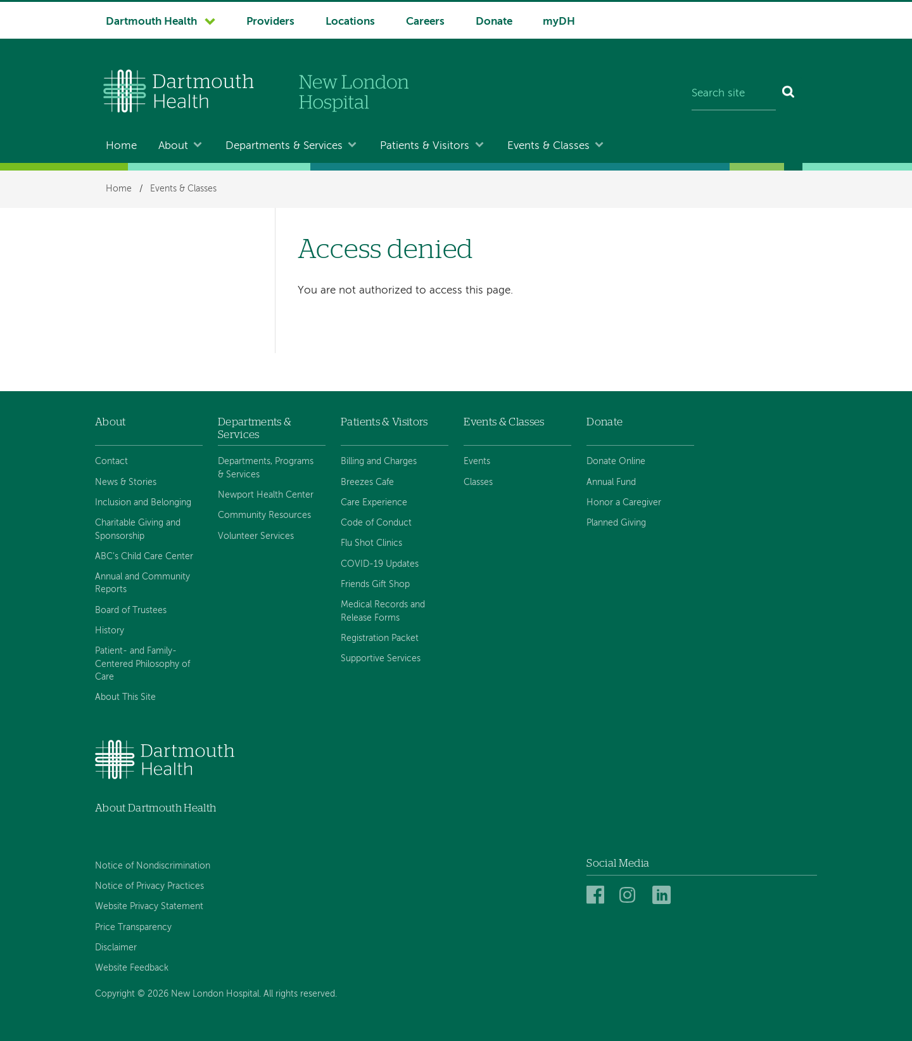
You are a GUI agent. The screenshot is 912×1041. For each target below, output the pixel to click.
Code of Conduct (376, 523)
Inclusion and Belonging (143, 502)
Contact (111, 461)
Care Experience (374, 502)
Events (477, 461)
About (173, 146)
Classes (478, 482)
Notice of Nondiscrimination (152, 866)
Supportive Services (381, 658)
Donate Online (615, 461)
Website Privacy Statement (149, 906)
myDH (559, 21)
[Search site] (734, 93)
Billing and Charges (379, 461)
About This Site (125, 697)
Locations (350, 21)
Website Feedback (131, 968)
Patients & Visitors (424, 146)
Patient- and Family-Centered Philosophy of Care (142, 664)
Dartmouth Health (151, 21)
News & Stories (125, 482)
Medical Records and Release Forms (383, 611)
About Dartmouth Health (155, 808)
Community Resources (264, 515)
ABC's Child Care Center (144, 556)
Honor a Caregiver (623, 502)
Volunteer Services (256, 536)
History (109, 630)
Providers (270, 21)
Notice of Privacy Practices (149, 886)
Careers (425, 21)
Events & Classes (548, 146)
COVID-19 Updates (380, 564)
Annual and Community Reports (142, 583)
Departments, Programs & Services (266, 468)
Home (121, 146)
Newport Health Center (266, 495)
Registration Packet (380, 638)
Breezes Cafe (367, 482)
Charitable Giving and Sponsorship (137, 529)
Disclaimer (116, 947)
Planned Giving (616, 523)
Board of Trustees (131, 610)
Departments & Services (284, 146)
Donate (494, 21)
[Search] (789, 93)
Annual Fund (611, 482)
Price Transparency (133, 927)
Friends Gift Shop (375, 584)
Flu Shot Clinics (371, 543)
